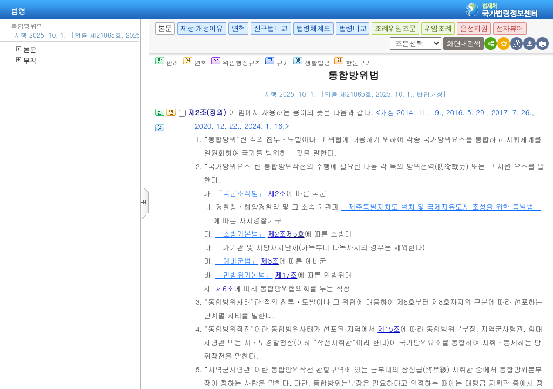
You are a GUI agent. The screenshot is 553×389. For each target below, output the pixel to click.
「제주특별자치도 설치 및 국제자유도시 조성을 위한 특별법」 (441, 207)
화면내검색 (464, 43)
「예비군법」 (236, 261)
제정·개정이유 (201, 28)
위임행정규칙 (236, 62)
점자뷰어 (509, 28)
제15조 (388, 329)
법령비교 (352, 28)
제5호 (295, 234)
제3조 (270, 261)
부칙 (26, 60)
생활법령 (312, 62)
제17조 (286, 275)
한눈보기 (353, 62)
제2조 (277, 193)
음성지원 (473, 28)
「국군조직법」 (240, 193)
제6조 (224, 288)
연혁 (238, 28)
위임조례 (437, 28)
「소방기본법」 (240, 234)
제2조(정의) (208, 112)
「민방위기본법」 (244, 275)
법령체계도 (313, 28)
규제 (277, 62)
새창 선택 (393, 37)
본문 (26, 49)
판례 (167, 62)
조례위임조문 (395, 28)
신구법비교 (271, 28)
